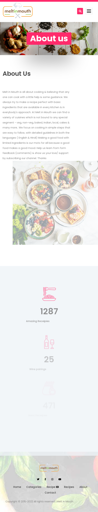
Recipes (69, 487)
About (83, 487)
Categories (33, 487)
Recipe (53, 487)
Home (17, 487)
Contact (50, 492)
